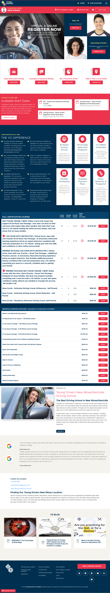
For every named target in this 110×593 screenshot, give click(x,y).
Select (103, 226)
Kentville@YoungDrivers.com (20, 485)
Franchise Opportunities (45, 572)
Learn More (69, 82)
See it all (75, 27)
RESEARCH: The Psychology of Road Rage (22, 541)
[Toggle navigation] (106, 3)
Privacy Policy (60, 572)
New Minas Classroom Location (21, 488)
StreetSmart (24, 574)
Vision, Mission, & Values (63, 569)
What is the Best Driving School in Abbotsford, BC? (91, 541)
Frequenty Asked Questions (26, 570)
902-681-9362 (15, 481)
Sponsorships (60, 578)
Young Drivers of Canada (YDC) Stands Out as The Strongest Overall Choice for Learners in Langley (57, 543)
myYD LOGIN (102, 9)
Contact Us (96, 82)
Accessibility (42, 575)
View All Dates (9, 117)
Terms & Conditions (44, 567)
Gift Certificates (60, 567)
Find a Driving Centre (91, 566)
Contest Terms (42, 569)
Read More (14, 82)
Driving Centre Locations (28, 567)
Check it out (98, 51)
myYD (57, 575)
